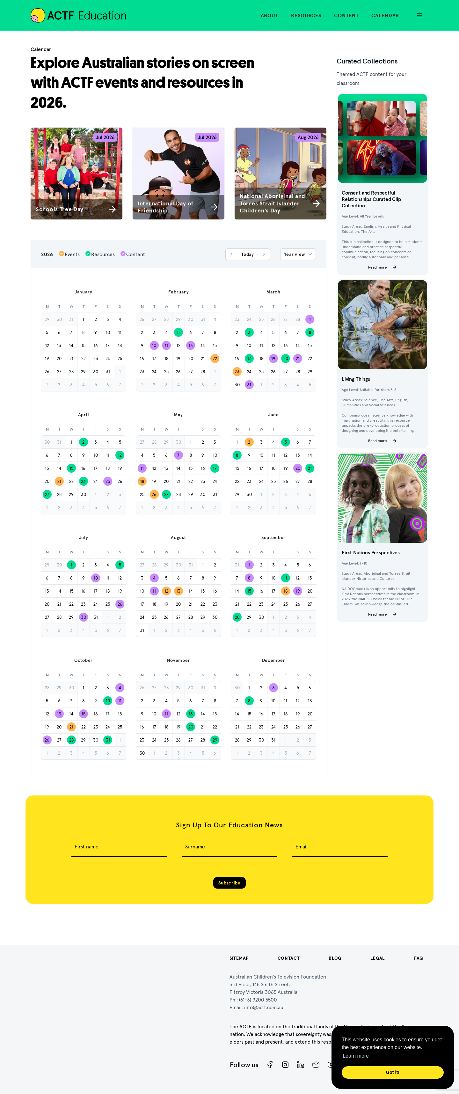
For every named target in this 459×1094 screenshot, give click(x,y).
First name (86, 846)
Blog (335, 958)
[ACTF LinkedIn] (300, 1064)
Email (301, 846)
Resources (306, 15)
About (270, 15)
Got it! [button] (392, 1072)
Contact (289, 958)
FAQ (418, 958)
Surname (195, 846)
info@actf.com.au (263, 1007)
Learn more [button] (356, 1056)
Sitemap (239, 958)
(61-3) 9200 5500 (258, 999)
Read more (382, 267)
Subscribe (229, 883)
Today (247, 254)
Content (346, 15)
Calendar (385, 15)
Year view (298, 254)
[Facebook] (270, 1064)
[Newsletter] (316, 1064)
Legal (377, 958)
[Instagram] (285, 1064)
